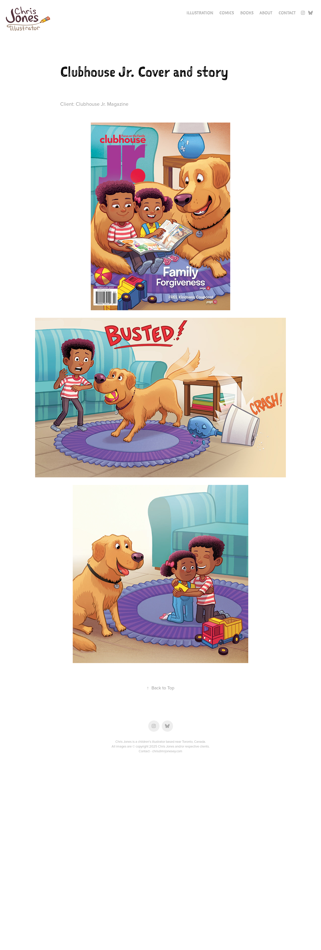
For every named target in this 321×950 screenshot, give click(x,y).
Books (247, 13)
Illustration (200, 13)
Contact (287, 13)
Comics (226, 13)
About (266, 13)
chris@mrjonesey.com (167, 751)
